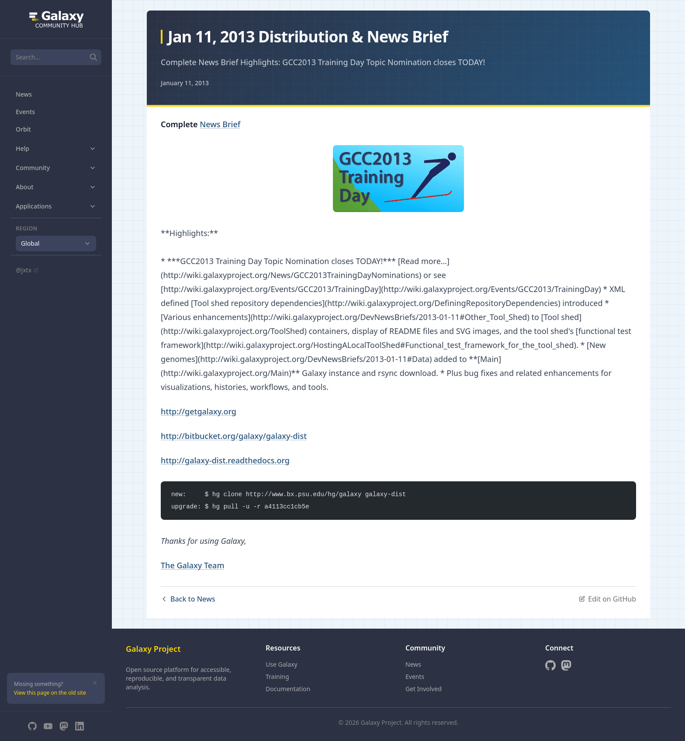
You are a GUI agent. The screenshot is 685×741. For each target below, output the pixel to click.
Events (25, 112)
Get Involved (423, 689)
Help (56, 148)
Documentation (288, 689)
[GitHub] (32, 726)
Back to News (188, 599)
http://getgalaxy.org (198, 411)
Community (56, 168)
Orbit (23, 129)
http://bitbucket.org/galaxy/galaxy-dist (234, 436)
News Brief (220, 124)
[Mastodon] (63, 726)
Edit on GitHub (607, 599)
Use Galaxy (282, 664)
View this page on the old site (50, 692)
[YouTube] (48, 726)
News (24, 94)
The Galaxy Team (192, 565)
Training (277, 676)
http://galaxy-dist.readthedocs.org (225, 460)
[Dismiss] (95, 683)
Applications (56, 206)
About (56, 187)
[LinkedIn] (79, 726)
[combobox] (56, 243)
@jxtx (27, 270)
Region (27, 228)
